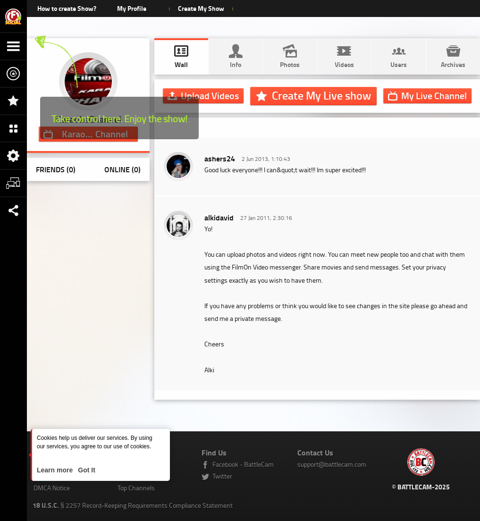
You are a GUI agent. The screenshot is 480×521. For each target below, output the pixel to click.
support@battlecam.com (331, 464)
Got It (85, 470)
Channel (434, 95)
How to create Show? (66, 8)
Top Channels (136, 487)
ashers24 (219, 158)
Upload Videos (210, 95)
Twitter (222, 475)
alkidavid (219, 217)
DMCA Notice (52, 487)
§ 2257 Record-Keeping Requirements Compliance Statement (133, 505)
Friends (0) (56, 169)
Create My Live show (321, 95)
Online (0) (122, 169)
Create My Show (201, 8)
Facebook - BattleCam (243, 464)
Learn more (56, 470)
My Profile (131, 8)
